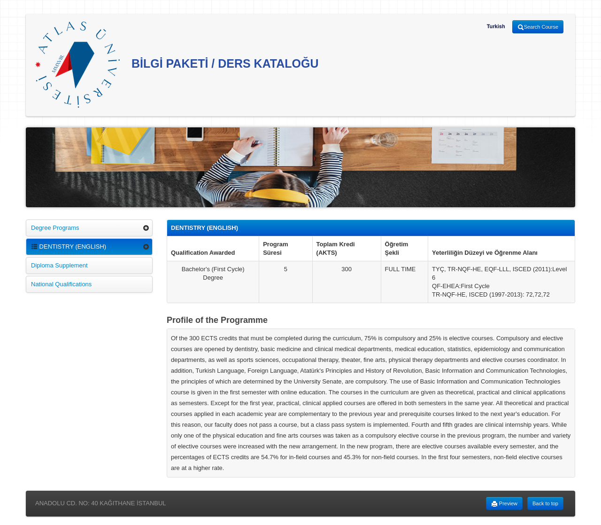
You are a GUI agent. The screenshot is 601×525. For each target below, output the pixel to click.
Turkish (496, 26)
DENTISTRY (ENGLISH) (68, 246)
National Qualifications (61, 284)
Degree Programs (55, 227)
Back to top (545, 503)
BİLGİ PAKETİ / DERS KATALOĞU (177, 65)
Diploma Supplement (59, 265)
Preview (504, 504)
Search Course (537, 27)
